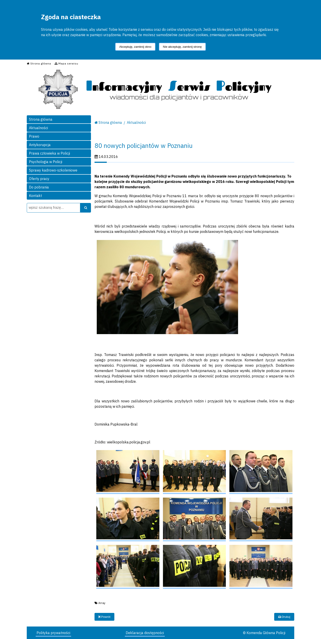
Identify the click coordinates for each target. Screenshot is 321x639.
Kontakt (35, 195)
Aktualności (38, 128)
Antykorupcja (40, 145)
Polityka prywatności (53, 633)
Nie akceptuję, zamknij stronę (182, 46)
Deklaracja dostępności (145, 633)
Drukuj (284, 616)
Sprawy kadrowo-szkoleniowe (53, 170)
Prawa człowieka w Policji (49, 153)
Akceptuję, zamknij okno (135, 46)
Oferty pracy (39, 178)
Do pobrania (39, 187)
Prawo (34, 136)
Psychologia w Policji (45, 161)
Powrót (104, 616)
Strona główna (40, 119)
